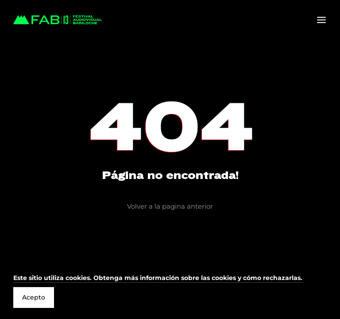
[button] (157, 278)
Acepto (33, 297)
